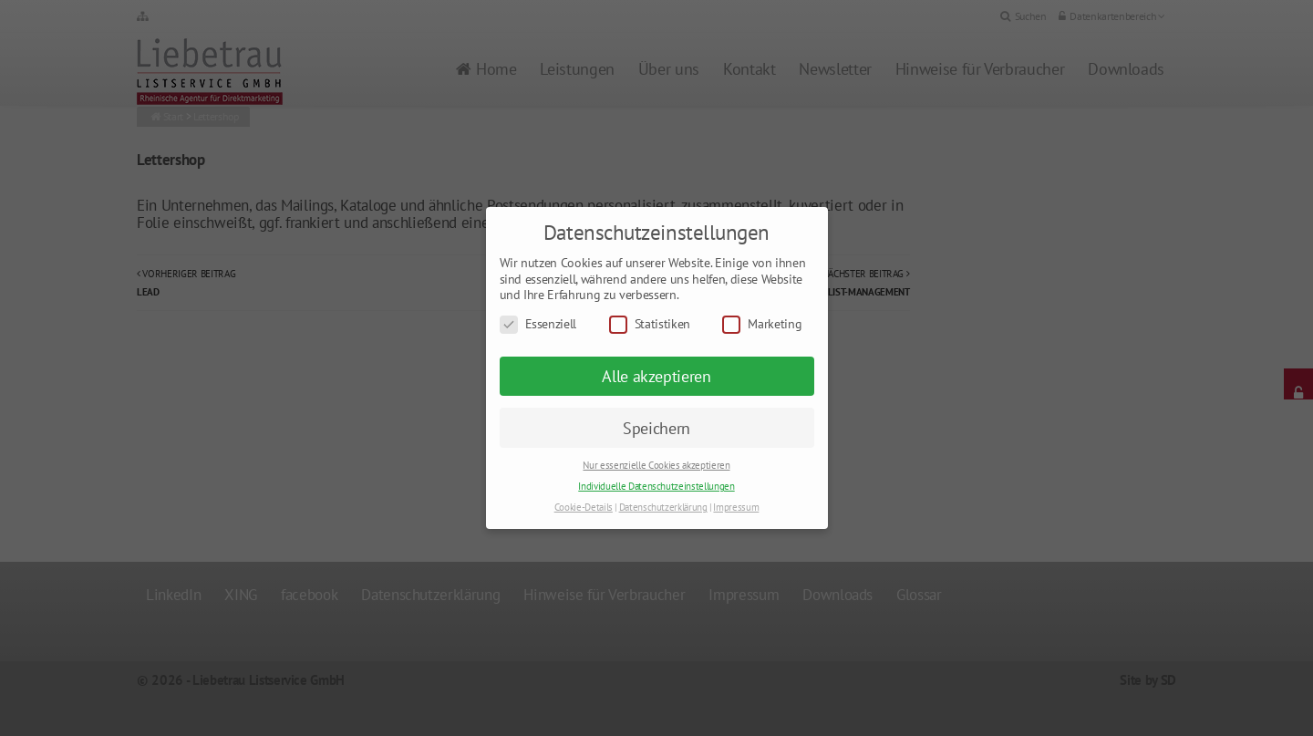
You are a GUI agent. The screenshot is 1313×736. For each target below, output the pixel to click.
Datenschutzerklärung (663, 507)
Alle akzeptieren (656, 376)
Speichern (656, 428)
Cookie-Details (583, 507)
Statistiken (649, 324)
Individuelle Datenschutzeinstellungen (656, 486)
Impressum (736, 507)
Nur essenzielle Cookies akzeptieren (656, 465)
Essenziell (538, 324)
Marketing (761, 324)
